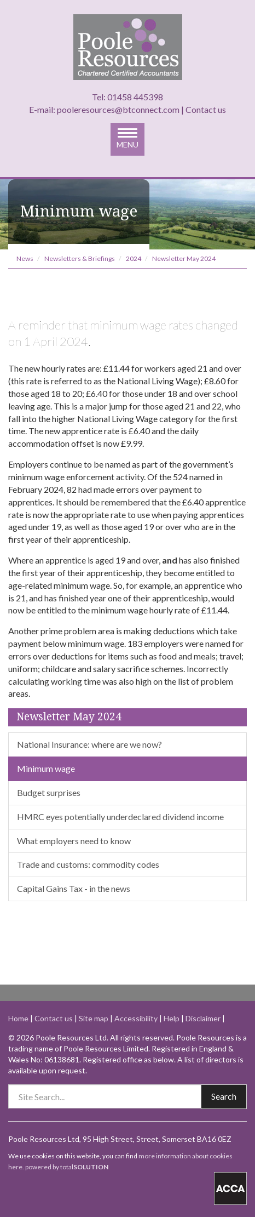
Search (223, 1096)
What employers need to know (74, 840)
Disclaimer (203, 1018)
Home (18, 1018)
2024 (133, 258)
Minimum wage (46, 768)
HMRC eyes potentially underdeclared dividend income (120, 816)
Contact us (206, 109)
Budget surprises (48, 792)
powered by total (66, 1167)
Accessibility (136, 1018)
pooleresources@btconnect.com (118, 109)
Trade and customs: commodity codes (88, 864)
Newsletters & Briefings (79, 258)
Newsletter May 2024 (184, 258)
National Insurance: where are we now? (89, 744)
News (24, 258)
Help (171, 1018)
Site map (93, 1018)
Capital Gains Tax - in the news (73, 888)
